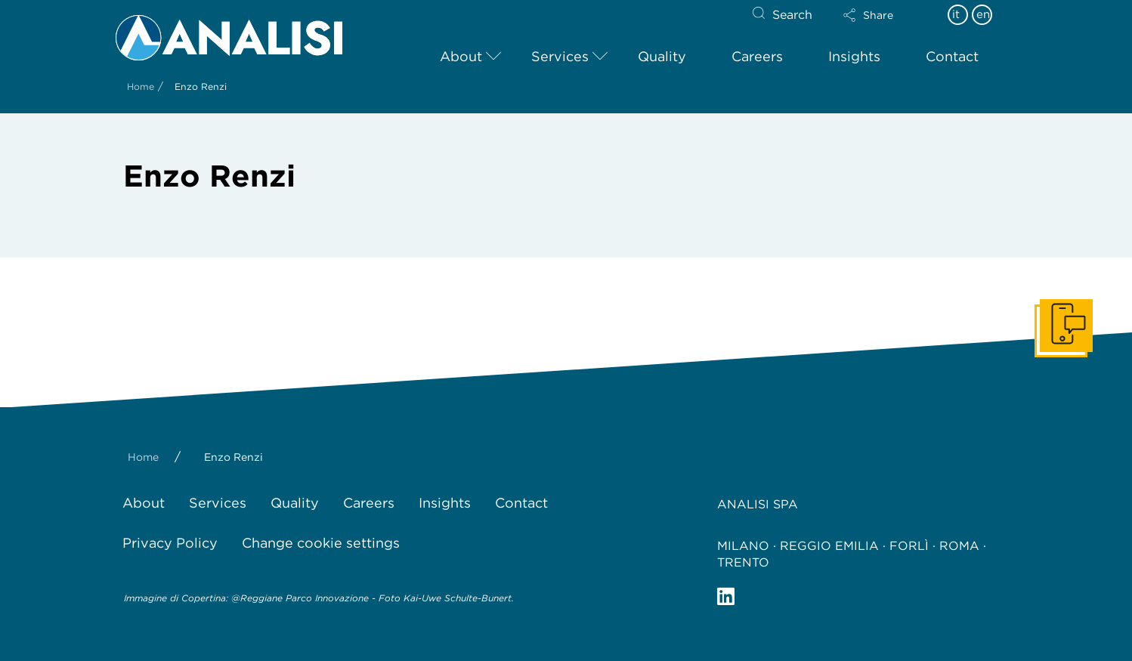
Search (792, 15)
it (956, 14)
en (983, 14)
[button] (881, 15)
